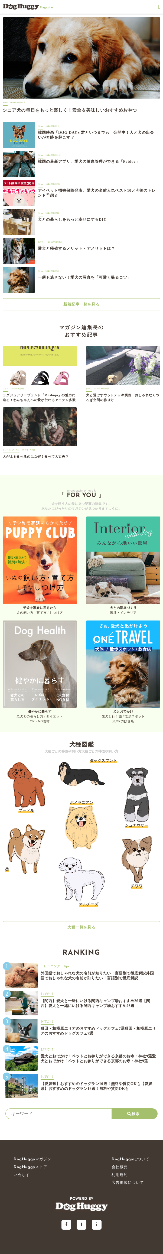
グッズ (5, 389)
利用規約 (120, 1175)
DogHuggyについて (130, 1159)
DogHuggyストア (30, 1167)
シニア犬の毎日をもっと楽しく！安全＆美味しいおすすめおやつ (70, 110)
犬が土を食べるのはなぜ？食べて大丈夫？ (36, 457)
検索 (133, 1114)
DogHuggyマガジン (32, 1159)
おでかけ (41, 242)
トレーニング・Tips (11, 450)
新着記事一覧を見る (81, 304)
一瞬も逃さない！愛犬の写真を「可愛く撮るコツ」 (84, 277)
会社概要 (120, 1167)
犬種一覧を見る (81, 927)
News (5, 103)
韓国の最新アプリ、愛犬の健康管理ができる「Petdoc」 (89, 162)
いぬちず (22, 1175)
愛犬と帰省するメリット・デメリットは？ (76, 248)
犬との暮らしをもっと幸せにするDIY (72, 219)
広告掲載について (128, 1183)
